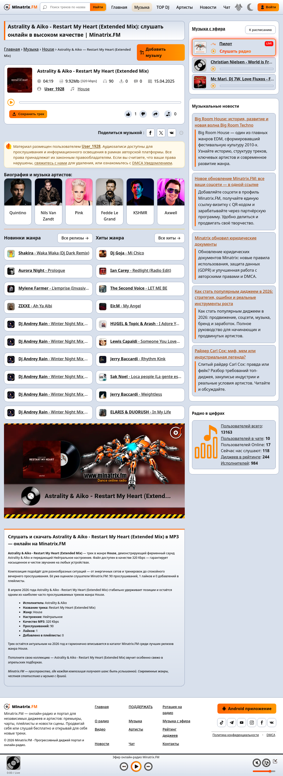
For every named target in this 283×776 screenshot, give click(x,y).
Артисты (184, 7)
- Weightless (136, 394)
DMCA (271, 735)
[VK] (271, 722)
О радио (102, 721)
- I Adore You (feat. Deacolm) (160, 323)
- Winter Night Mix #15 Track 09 (63, 323)
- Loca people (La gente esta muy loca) (155, 376)
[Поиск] (73, 7)
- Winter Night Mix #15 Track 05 (63, 376)
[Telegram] (231, 722)
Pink (79, 212)
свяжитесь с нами (50, 162)
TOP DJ (163, 7)
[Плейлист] (266, 763)
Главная (119, 7)
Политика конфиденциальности (235, 735)
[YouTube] (241, 722)
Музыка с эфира (176, 721)
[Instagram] (251, 722)
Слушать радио (235, 51)
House (48, 49)
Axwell (171, 212)
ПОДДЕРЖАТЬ (141, 706)
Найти (98, 7)
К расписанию (260, 29)
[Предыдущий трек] (124, 766)
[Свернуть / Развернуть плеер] (274, 761)
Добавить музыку (153, 52)
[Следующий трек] (148, 766)
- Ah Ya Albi (35, 306)
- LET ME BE (138, 288)
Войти (268, 7)
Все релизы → (75, 238)
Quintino (17, 212)
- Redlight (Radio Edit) (140, 270)
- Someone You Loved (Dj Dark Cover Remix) (165, 341)
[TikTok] (221, 722)
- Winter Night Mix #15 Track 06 (63, 359)
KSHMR (140, 212)
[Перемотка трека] (100, 102)
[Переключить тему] (250, 7)
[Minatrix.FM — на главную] (20, 7)
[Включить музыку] (136, 766)
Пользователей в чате (242, 438)
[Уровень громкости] (264, 771)
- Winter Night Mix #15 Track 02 (63, 412)
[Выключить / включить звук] (257, 763)
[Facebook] (261, 722)
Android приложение (247, 708)
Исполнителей (235, 463)
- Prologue (41, 270)
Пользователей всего (241, 426)
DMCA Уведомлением (152, 162)
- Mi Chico (127, 253)
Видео (100, 729)
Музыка (141, 7)
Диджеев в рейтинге (240, 457)
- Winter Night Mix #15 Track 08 (63, 341)
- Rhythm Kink (137, 359)
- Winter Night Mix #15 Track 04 (63, 394)
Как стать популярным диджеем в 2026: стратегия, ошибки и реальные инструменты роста (234, 298)
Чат (226, 7)
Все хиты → (169, 238)
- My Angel (125, 306)
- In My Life (140, 412)
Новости (208, 7)
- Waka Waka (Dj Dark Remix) (53, 253)
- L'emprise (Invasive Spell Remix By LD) (71, 288)
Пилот (225, 43)
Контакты (171, 743)
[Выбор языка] (239, 7)
